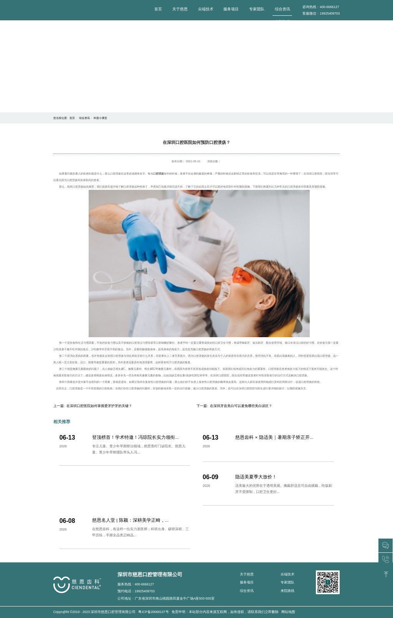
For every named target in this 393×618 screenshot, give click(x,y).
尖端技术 (205, 9)
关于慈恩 (180, 9)
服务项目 (231, 9)
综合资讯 (282, 9)
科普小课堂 (100, 118)
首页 (158, 9)
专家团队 (256, 9)
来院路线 (282, 22)
